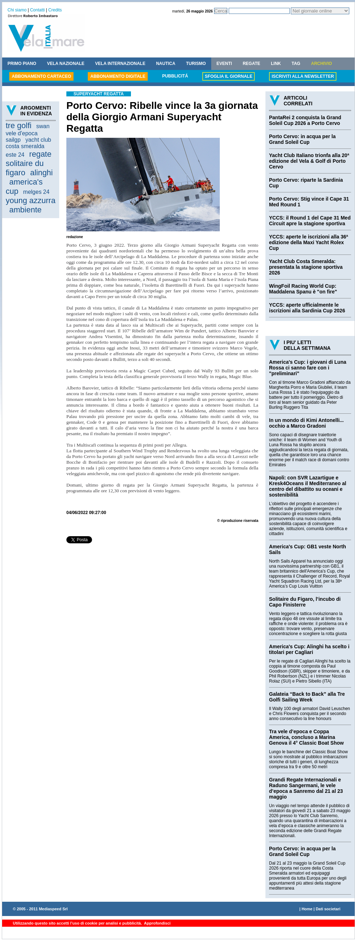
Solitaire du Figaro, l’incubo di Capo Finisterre (305, 602)
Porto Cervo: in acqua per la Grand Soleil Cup (302, 139)
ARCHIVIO (321, 63)
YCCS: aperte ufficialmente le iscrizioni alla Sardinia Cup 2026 (307, 307)
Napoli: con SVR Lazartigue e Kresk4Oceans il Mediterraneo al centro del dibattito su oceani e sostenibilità (307, 486)
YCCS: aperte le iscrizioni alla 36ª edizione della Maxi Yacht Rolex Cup (308, 242)
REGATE (251, 63)
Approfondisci (157, 923)
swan (43, 126)
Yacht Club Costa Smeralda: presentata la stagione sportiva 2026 (306, 267)
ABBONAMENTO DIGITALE (117, 76)
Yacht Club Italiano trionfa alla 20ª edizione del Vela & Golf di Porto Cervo (309, 161)
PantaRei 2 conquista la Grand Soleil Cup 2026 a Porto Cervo (305, 120)
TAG (295, 63)
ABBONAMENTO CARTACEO (41, 76)
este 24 (15, 155)
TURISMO (196, 63)
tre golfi (18, 125)
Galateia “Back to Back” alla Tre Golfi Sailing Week (307, 697)
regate (40, 154)
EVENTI (224, 63)
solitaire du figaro (25, 168)
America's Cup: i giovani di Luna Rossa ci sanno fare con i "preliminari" (307, 367)
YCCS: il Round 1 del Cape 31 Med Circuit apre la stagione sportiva (310, 220)
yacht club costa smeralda (28, 143)
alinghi (41, 172)
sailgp (13, 140)
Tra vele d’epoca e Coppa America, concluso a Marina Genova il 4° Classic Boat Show (306, 737)
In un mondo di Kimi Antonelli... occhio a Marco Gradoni (306, 423)
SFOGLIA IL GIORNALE (228, 76)
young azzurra (30, 200)
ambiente (25, 209)
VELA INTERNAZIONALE (120, 63)
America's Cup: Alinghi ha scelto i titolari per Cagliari (309, 649)
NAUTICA (165, 63)
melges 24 (36, 192)
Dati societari (328, 909)
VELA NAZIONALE (66, 63)
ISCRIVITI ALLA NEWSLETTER (303, 76)
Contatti (37, 9)
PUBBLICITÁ (175, 76)
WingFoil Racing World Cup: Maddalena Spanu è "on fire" (303, 289)
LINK (276, 63)
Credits (55, 9)
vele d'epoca (21, 133)
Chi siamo (16, 9)
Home (307, 909)
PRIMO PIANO (21, 63)
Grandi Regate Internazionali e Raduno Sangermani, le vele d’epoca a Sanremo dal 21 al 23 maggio (306, 788)
